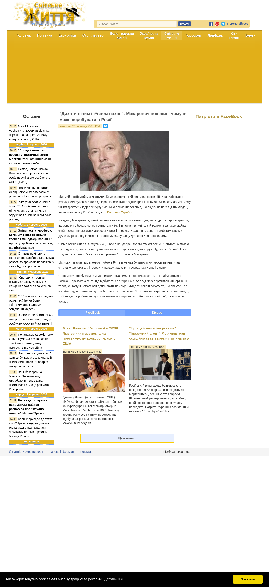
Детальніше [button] (113, 579)
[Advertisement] (134, 73)
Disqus (157, 312)
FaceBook (93, 312)
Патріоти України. (120, 212)
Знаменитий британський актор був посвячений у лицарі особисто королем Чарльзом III (31, 319)
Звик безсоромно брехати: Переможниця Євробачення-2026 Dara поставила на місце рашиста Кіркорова (29, 380)
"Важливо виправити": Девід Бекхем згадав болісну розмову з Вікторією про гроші (30, 192)
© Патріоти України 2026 (26, 451)
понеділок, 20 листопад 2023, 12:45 (80, 126)
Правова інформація (61, 451)
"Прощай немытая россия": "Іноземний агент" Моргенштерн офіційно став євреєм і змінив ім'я (159, 333)
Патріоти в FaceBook (219, 116)
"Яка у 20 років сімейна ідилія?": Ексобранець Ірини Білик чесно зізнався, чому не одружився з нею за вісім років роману (30, 210)
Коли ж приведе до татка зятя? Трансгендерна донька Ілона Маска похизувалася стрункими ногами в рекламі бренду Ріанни (31, 427)
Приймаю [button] (247, 579)
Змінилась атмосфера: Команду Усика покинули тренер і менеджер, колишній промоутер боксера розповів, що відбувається (31, 239)
